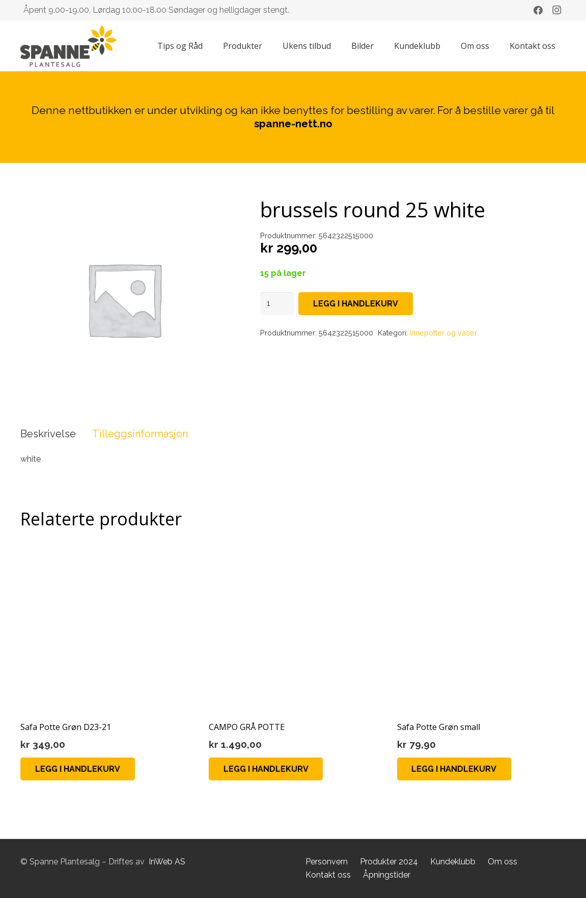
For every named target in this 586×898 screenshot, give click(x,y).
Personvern (326, 861)
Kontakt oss (328, 875)
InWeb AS (167, 861)
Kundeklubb (453, 861)
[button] (77, 768)
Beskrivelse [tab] (48, 434)
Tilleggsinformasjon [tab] (140, 434)
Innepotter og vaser (443, 332)
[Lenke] (68, 46)
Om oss (502, 861)
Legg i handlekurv (355, 303)
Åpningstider (386, 875)
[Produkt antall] (277, 303)
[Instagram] (556, 10)
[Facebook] (538, 10)
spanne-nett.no (293, 123)
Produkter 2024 (389, 861)
